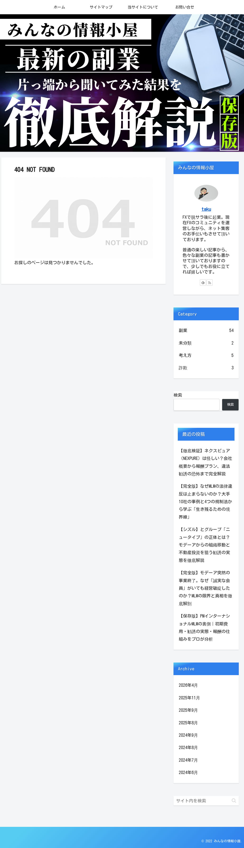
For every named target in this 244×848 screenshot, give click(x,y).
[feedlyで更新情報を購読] (203, 282)
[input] (206, 800)
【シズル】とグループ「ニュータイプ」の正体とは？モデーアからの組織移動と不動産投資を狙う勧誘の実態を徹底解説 (204, 544)
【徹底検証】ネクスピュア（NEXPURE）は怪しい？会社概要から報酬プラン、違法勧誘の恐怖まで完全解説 (205, 462)
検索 (178, 395)
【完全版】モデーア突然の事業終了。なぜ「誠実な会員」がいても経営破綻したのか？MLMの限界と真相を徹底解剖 (205, 588)
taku (206, 209)
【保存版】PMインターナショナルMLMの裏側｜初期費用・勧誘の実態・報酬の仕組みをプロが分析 (204, 627)
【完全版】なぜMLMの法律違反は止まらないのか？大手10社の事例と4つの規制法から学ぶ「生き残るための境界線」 (205, 501)
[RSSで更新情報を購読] (209, 282)
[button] (234, 800)
